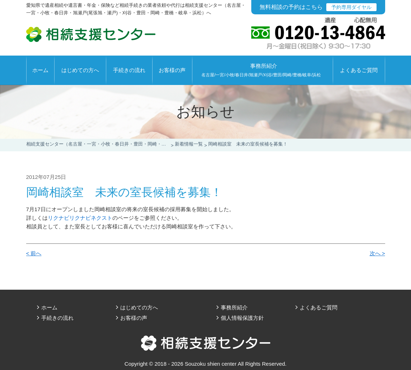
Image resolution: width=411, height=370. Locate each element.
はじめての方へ (80, 70)
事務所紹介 (261, 70)
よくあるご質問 (359, 70)
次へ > (377, 253)
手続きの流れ (129, 70)
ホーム (40, 70)
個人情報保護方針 (242, 318)
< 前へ (34, 253)
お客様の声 (172, 70)
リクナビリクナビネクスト (80, 218)
